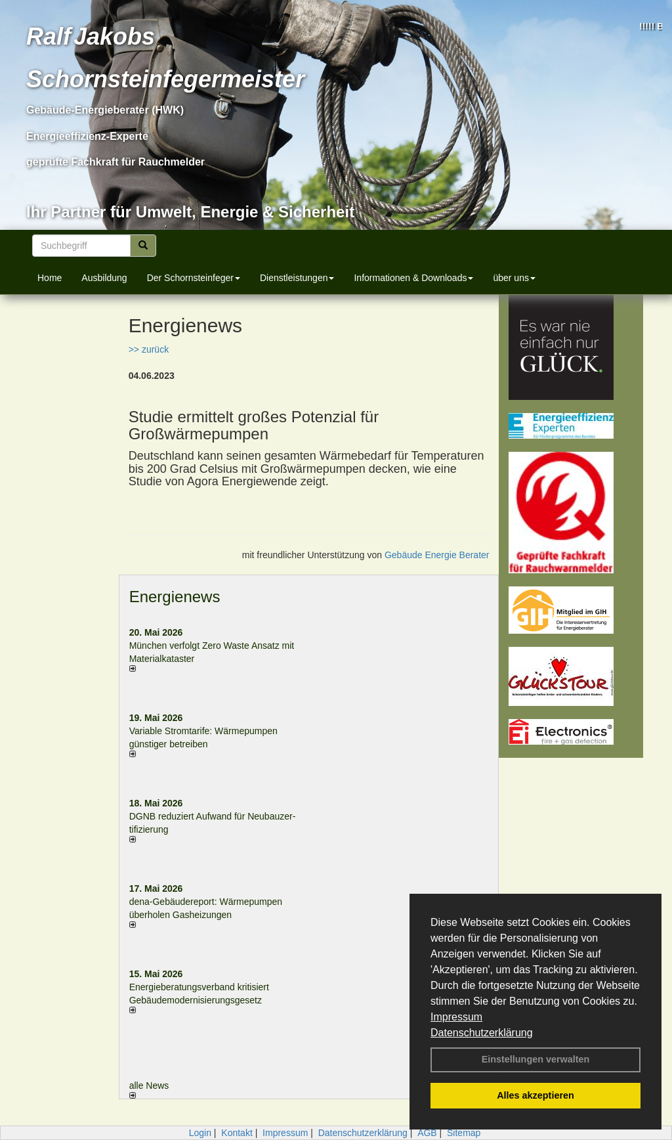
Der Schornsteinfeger (193, 278)
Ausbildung (104, 278)
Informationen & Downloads (413, 278)
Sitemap (463, 1133)
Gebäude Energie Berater (437, 555)
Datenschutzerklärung (481, 1032)
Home (49, 278)
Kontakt (236, 1133)
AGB (427, 1133)
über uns (514, 278)
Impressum (456, 1016)
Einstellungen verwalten (536, 1059)
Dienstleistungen (297, 278)
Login (200, 1133)
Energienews (174, 596)
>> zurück (149, 349)
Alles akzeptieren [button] (535, 1095)
